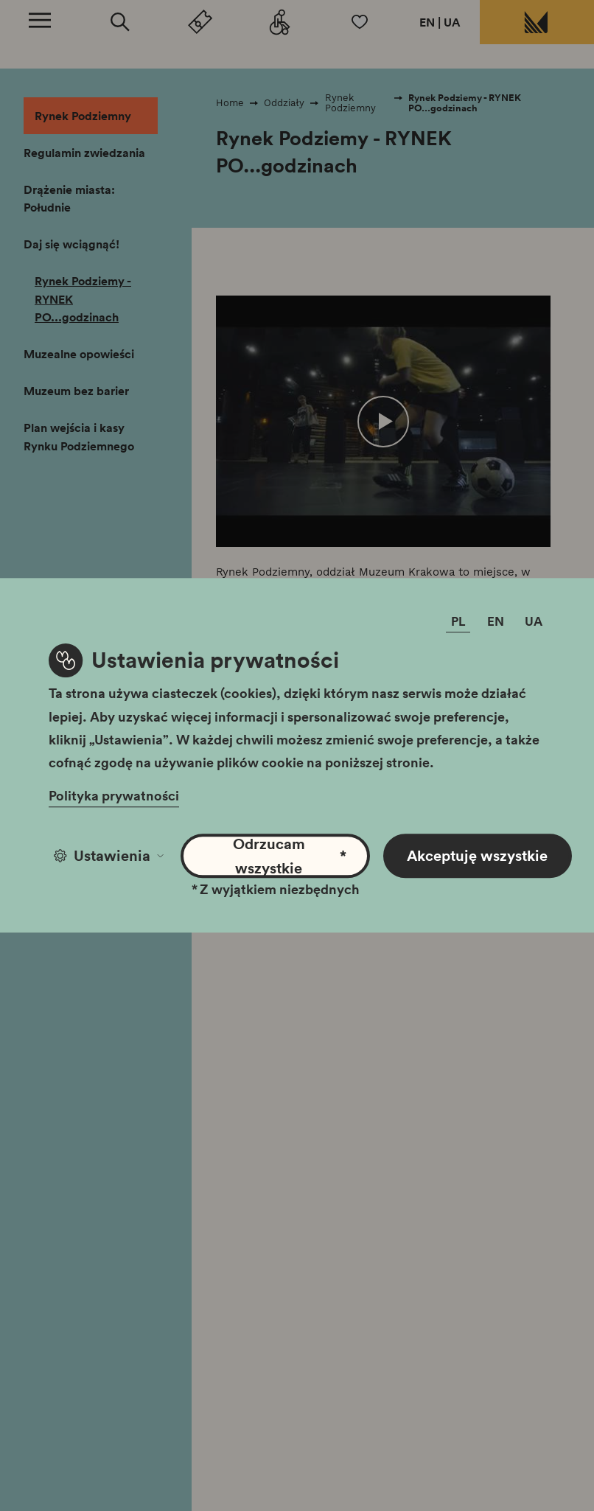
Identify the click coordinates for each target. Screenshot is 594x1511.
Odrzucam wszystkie (289, 856)
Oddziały (284, 102)
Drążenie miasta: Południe (69, 198)
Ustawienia (108, 855)
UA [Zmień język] (533, 621)
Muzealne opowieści (79, 354)
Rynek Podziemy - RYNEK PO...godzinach (83, 299)
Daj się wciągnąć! (71, 244)
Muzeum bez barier (76, 391)
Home (230, 102)
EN (427, 22)
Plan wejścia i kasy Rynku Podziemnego (79, 436)
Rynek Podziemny (83, 116)
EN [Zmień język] (495, 621)
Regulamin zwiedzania (84, 152)
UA (452, 22)
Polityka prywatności (114, 796)
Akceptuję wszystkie (477, 855)
